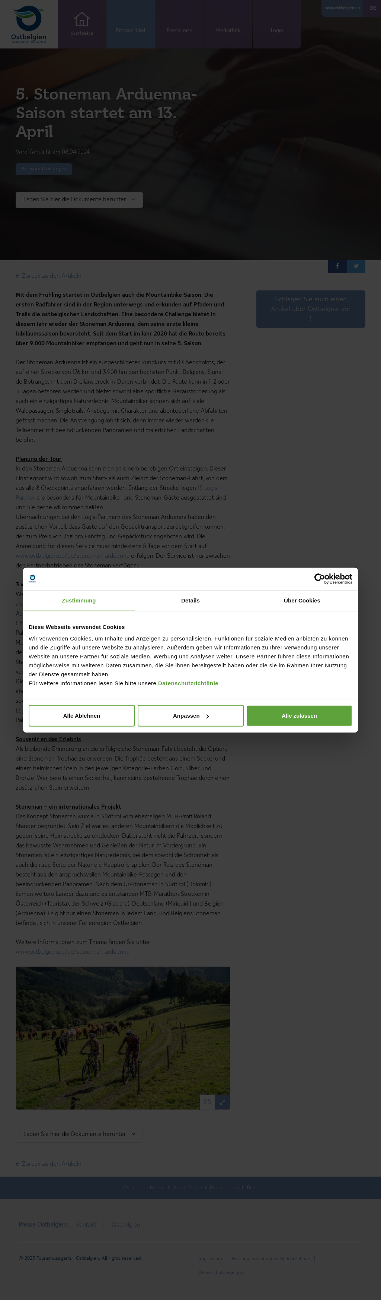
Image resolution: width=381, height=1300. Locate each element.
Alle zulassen (299, 715)
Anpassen (191, 715)
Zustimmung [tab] (79, 600)
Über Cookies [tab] (302, 600)
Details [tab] (190, 600)
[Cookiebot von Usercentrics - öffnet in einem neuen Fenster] (319, 578)
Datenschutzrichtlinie (188, 683)
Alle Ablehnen (81, 715)
